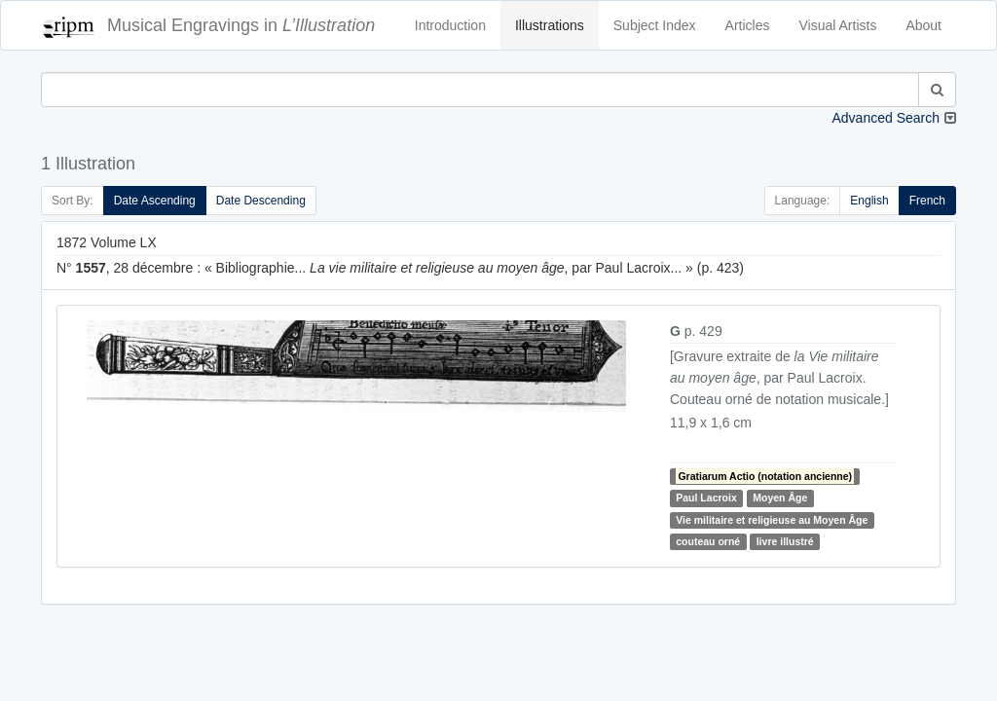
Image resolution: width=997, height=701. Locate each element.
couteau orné (708, 541)
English (869, 200)
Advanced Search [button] (885, 118)
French (927, 200)
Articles (747, 25)
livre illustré (785, 541)
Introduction (450, 25)
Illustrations (549, 25)
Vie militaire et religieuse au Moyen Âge (772, 520)
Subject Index (654, 25)
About (923, 25)
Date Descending (261, 200)
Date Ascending (155, 200)
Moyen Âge (780, 497)
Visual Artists (838, 25)
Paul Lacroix (706, 497)
